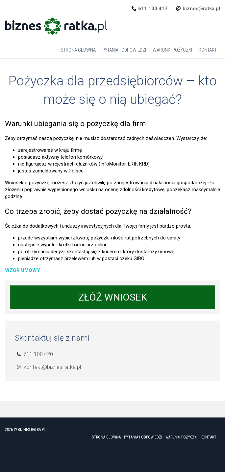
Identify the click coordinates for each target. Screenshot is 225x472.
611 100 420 (38, 354)
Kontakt (208, 50)
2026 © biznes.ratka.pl (25, 429)
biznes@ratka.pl (201, 8)
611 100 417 (152, 8)
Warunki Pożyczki (172, 50)
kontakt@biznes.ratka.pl (52, 367)
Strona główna (78, 50)
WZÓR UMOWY (22, 270)
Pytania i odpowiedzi (124, 50)
